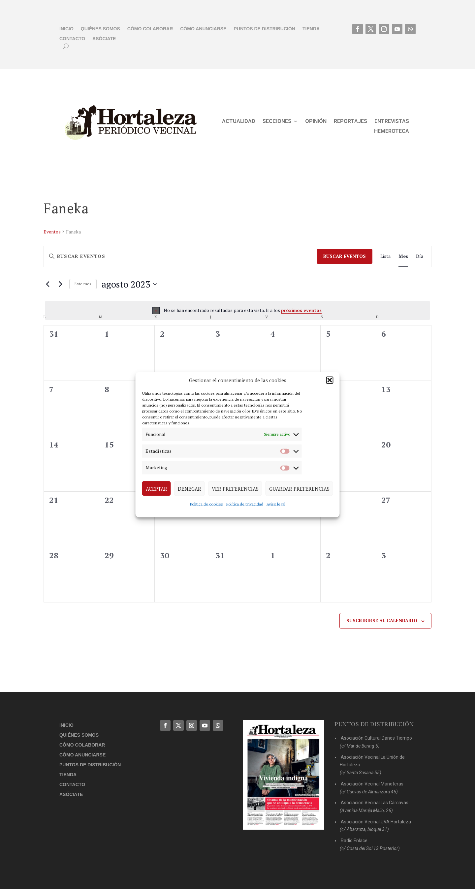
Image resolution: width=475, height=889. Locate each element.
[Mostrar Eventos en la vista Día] (419, 256)
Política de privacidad (244, 504)
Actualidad (238, 121)
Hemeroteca (391, 131)
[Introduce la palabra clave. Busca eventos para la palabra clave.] (180, 256)
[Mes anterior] (47, 284)
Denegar (189, 488)
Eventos (52, 232)
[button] (330, 380)
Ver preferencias (235, 488)
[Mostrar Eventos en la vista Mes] (403, 256)
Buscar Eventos (344, 256)
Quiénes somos (100, 28)
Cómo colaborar (150, 28)
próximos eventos (301, 310)
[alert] (237, 310)
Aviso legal (276, 504)
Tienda (311, 28)
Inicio (66, 28)
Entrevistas (391, 121)
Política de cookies (206, 504)
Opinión (316, 121)
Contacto (72, 38)
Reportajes (350, 121)
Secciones (277, 121)
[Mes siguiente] (60, 284)
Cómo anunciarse (203, 28)
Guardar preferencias (299, 488)
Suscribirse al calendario (381, 620)
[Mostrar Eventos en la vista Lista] (385, 256)
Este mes (83, 283)
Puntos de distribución (264, 28)
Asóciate (104, 38)
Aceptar (156, 488)
